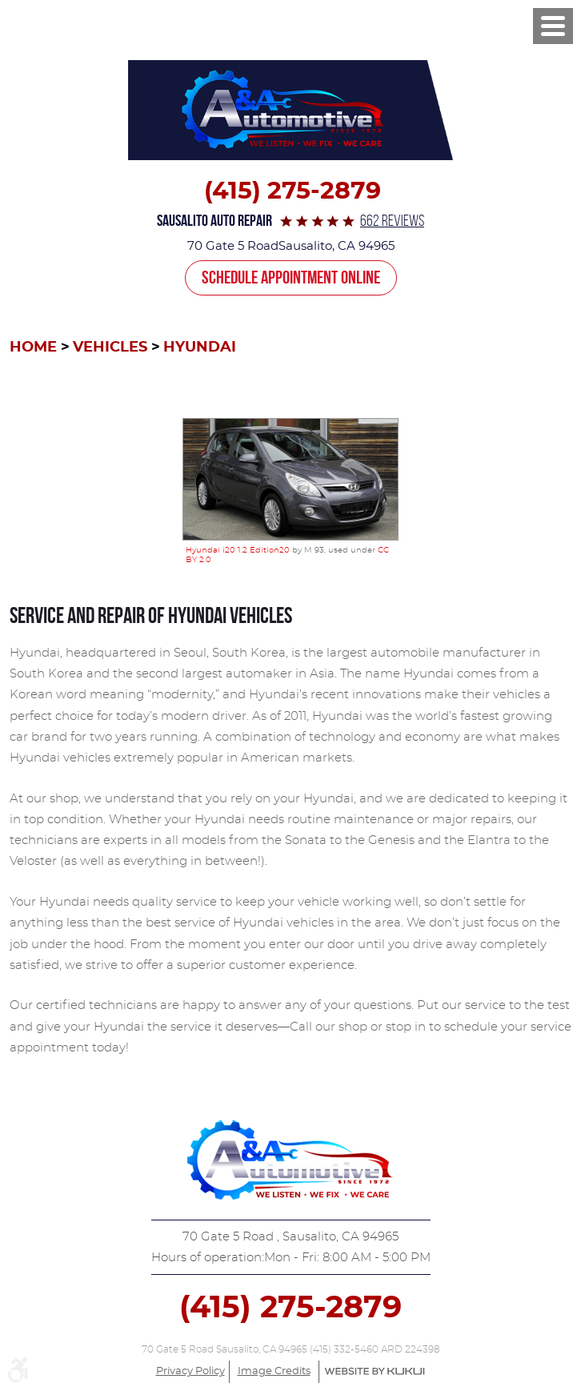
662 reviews (392, 220)
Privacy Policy (190, 1371)
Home (33, 347)
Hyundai (199, 347)
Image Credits (274, 1371)
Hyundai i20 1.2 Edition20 (238, 550)
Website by (374, 1371)
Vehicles (110, 347)
